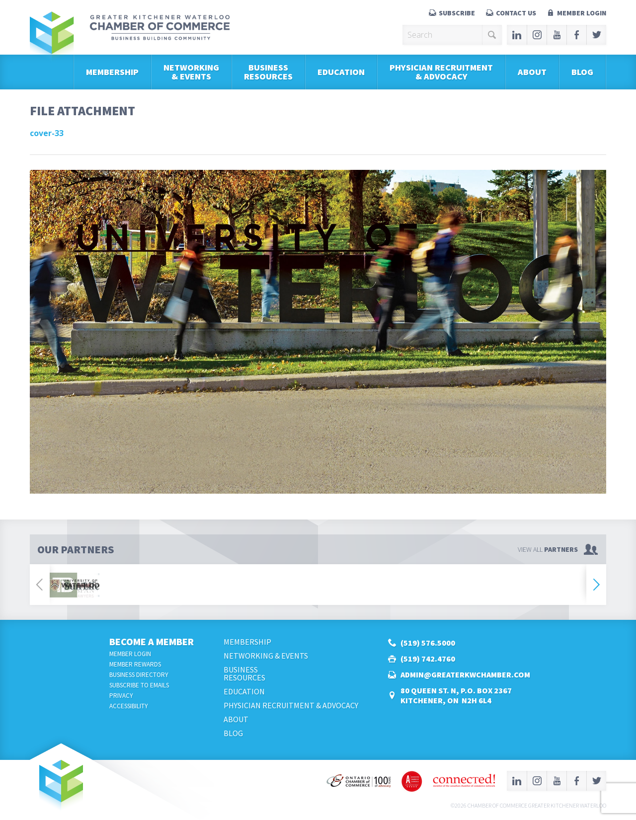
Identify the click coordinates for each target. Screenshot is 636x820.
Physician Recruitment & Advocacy (441, 72)
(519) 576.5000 (427, 643)
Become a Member (151, 641)
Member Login (581, 12)
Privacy (121, 695)
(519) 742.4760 (427, 659)
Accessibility (128, 706)
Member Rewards (135, 664)
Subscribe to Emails (139, 685)
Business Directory (138, 675)
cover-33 (47, 133)
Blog (582, 71)
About (532, 71)
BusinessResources (268, 72)
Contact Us (516, 12)
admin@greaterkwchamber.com (465, 674)
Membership (112, 71)
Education (341, 71)
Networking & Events (191, 72)
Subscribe (457, 12)
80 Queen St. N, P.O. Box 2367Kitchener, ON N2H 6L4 (456, 695)
